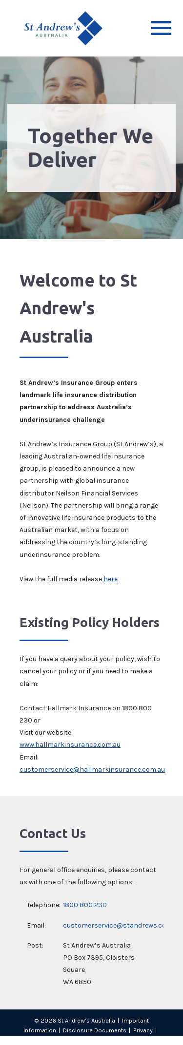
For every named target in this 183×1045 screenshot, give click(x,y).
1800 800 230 (85, 905)
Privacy (143, 1030)
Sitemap (91, 1040)
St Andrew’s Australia (86, 1020)
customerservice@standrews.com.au (122, 925)
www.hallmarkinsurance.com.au (70, 745)
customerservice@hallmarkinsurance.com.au (92, 769)
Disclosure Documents (94, 1030)
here (110, 579)
